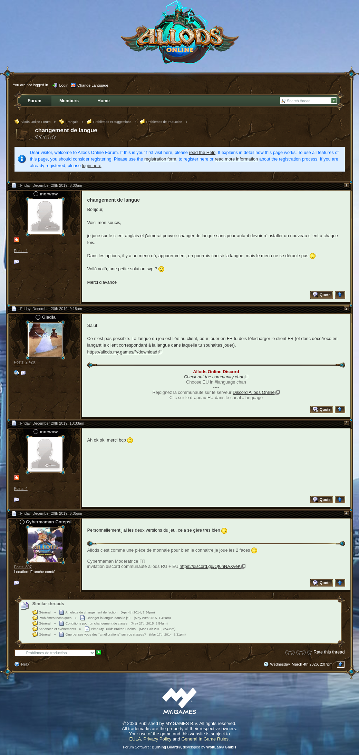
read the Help (202, 152)
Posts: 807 (23, 567)
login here (91, 165)
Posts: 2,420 (24, 362)
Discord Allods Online (254, 392)
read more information (236, 159)
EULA (135, 739)
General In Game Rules (205, 739)
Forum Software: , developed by (179, 747)
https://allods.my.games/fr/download (122, 352)
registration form (160, 159)
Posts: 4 (21, 251)
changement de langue (66, 130)
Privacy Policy (158, 739)
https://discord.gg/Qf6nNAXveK (210, 566)
